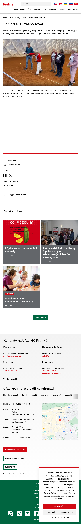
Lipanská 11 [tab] (69, 395)
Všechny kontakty (13, 379)
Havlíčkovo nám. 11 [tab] (29, 395)
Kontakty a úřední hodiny (69, 9)
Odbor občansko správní (21, 437)
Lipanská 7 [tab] (44, 395)
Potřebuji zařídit (20, 9)
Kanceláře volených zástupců (23, 414)
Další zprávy (40, 317)
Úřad (29, 9)
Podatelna (15, 412)
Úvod (5, 18)
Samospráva (53, 9)
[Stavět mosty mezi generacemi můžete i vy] (21, 287)
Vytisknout (9, 160)
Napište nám (10, 467)
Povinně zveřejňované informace (19, 474)
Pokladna (15, 409)
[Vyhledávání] (34, 4)
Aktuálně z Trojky (40, 9)
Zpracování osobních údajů (59, 517)
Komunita (10, 294)
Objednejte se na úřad (15, 449)
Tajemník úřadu (17, 427)
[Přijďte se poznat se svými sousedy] (21, 242)
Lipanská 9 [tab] (57, 395)
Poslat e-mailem (11, 164)
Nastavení (51, 512)
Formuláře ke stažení (14, 458)
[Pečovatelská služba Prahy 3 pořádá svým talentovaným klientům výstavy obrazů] (59, 242)
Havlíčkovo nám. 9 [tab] (10, 395)
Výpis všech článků (14, 195)
